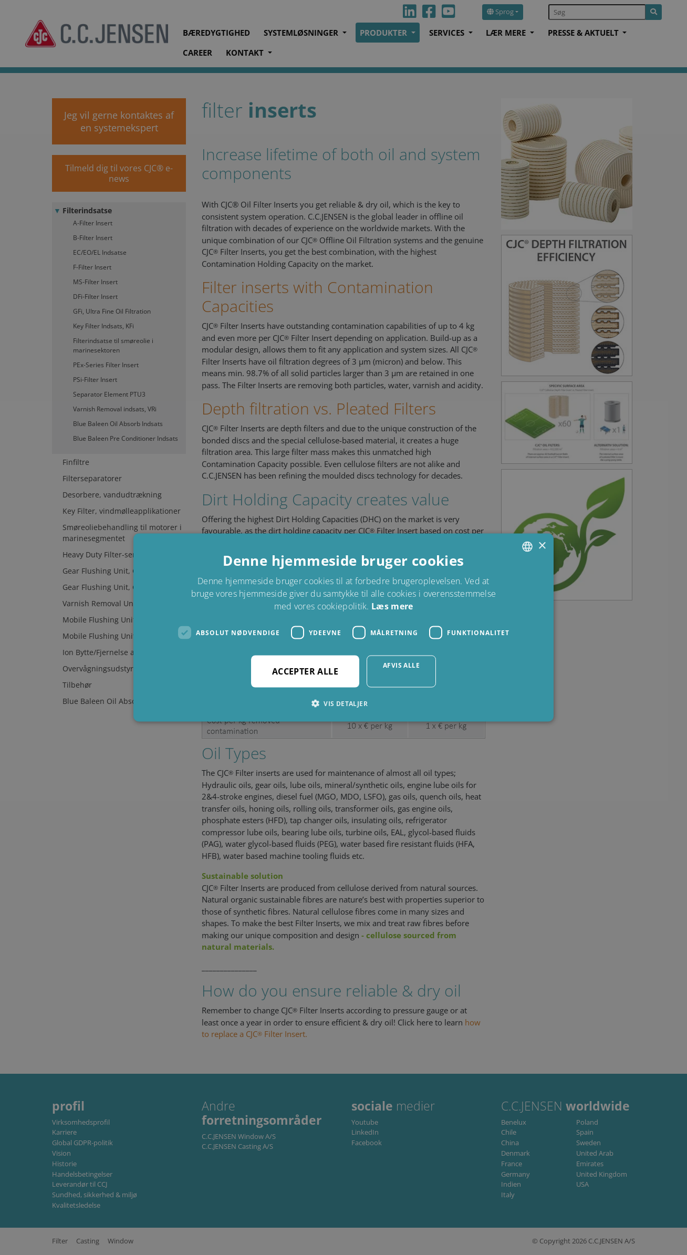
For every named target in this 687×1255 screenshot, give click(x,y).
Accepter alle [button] (305, 671)
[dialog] (343, 627)
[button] (343, 703)
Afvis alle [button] (401, 665)
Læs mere (392, 606)
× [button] (542, 546)
